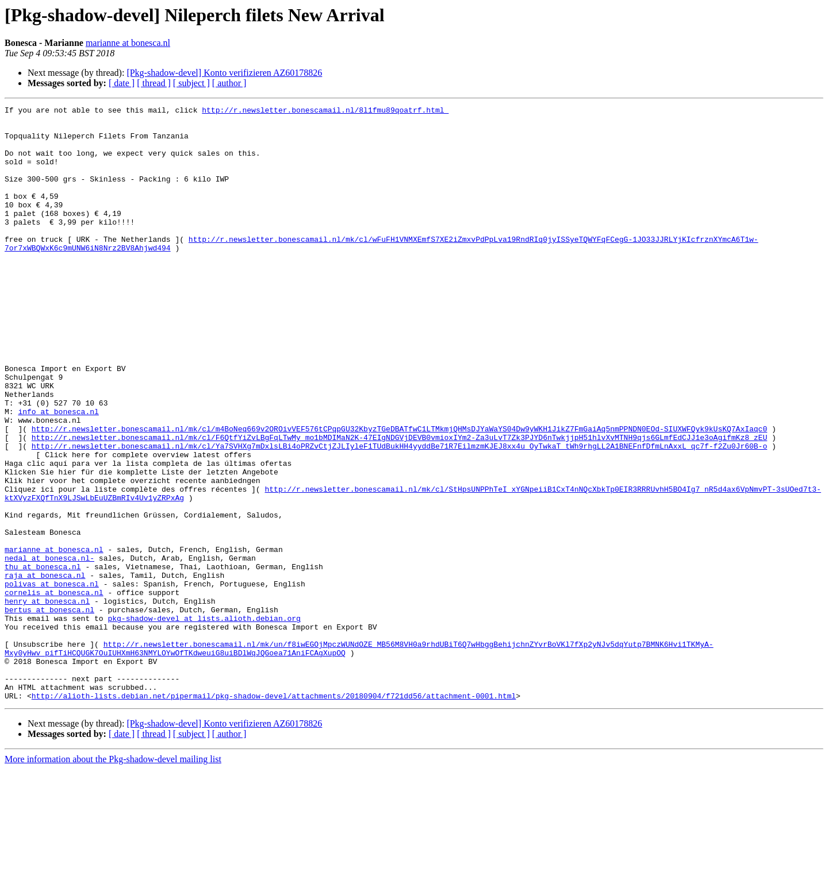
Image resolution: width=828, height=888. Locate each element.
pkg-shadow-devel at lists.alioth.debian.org (204, 721)
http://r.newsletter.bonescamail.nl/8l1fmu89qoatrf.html (325, 111)
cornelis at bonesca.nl (54, 690)
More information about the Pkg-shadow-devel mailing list (113, 878)
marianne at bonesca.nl (128, 43)
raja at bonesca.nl (45, 670)
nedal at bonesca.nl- (49, 649)
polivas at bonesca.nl (52, 680)
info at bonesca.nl (58, 473)
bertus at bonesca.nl (49, 711)
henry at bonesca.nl (47, 701)
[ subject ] (191, 83)
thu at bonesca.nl (43, 659)
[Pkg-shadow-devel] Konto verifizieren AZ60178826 (224, 73)
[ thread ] (154, 83)
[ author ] (229, 83)
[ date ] (122, 83)
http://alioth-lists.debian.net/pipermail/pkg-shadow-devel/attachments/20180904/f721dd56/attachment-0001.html (274, 814)
